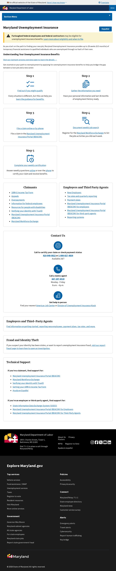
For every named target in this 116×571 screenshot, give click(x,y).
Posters (61, 439)
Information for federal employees (26, 203)
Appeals (15, 196)
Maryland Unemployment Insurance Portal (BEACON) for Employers (43, 409)
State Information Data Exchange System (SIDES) (35, 405)
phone (48, 170)
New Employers (74, 192)
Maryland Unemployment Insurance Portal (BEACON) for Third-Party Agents (47, 413)
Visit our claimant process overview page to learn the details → (30, 59)
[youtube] (105, 442)
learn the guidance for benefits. (30, 99)
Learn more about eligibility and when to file (63, 39)
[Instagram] (92, 442)
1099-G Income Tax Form (22, 192)
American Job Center (45, 305)
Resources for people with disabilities (28, 207)
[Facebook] (96, 442)
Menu (113, 8)
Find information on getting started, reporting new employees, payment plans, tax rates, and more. (50, 326)
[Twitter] (101, 442)
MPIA (60, 443)
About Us (62, 437)
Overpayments (18, 200)
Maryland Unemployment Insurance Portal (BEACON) (36, 376)
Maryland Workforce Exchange (90, 133)
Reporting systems (75, 217)
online (32, 170)
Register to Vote (72, 443)
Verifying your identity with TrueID (26, 211)
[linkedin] (109, 442)
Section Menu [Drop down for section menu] (10, 16)
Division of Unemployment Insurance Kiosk (77, 305)
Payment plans (73, 200)
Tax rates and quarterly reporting (82, 196)
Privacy (71, 437)
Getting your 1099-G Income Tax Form (29, 387)
